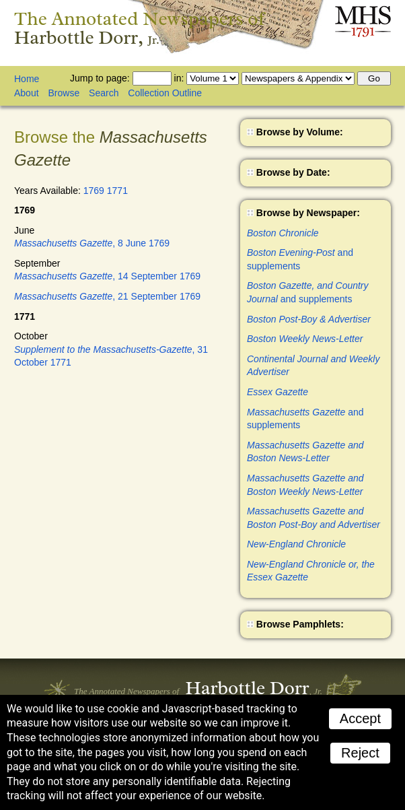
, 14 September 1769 (107, 276)
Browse (63, 93)
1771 (117, 190)
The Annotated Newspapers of (139, 28)
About (26, 93)
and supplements (300, 259)
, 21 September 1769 (107, 296)
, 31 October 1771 (111, 356)
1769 (93, 190)
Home (26, 78)
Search (103, 93)
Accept (360, 718)
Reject (360, 752)
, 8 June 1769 (92, 243)
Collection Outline (165, 93)
